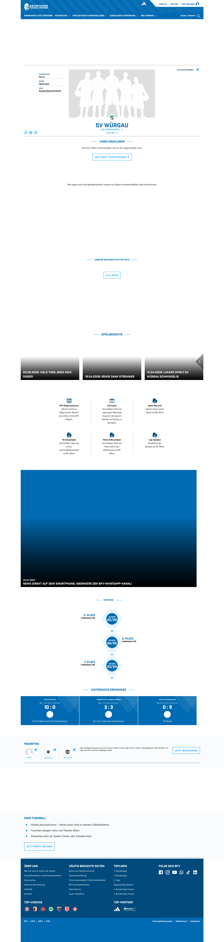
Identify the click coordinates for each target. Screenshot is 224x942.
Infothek (174, 4)
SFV (26, 921)
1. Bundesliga (120, 870)
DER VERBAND (149, 15)
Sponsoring (29, 880)
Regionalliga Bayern (123, 884)
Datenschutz (181, 921)
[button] (26, 132)
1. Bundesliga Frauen (124, 889)
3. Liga (117, 880)
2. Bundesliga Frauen (124, 893)
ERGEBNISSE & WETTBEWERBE (38, 15)
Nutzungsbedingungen (162, 921)
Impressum (195, 921)
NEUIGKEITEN (62, 15)
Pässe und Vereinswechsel (81, 870)
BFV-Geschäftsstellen (79, 884)
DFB (33, 921)
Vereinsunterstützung (34, 884)
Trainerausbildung (78, 875)
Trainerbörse (75, 889)
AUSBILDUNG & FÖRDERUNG (124, 15)
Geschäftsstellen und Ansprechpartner (42, 875)
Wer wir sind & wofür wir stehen (39, 870)
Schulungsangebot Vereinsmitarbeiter (87, 880)
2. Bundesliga (120, 875)
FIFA (48, 921)
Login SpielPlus (76, 893)
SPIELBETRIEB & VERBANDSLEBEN (90, 15)
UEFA (40, 921)
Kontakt (28, 893)
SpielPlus (163, 4)
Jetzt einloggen (188, 4)
